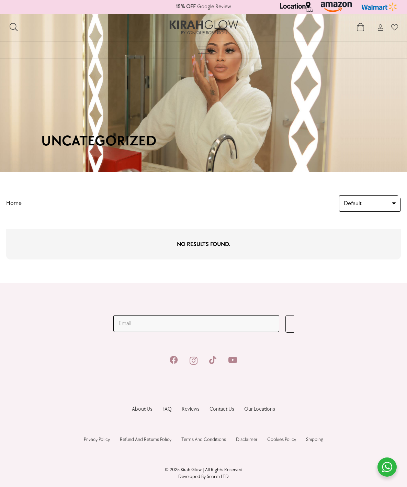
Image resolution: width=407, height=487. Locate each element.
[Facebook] (174, 360)
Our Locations (259, 409)
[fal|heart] (394, 27)
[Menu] (203, 49)
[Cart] (360, 27)
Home (14, 203)
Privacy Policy (97, 439)
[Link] (296, 7)
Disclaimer (246, 439)
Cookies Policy (281, 439)
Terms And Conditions (203, 439)
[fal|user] (380, 27)
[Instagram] (193, 360)
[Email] (196, 323)
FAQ (167, 409)
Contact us (222, 409)
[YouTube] (232, 360)
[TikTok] (212, 360)
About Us (142, 409)
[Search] (14, 27)
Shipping (314, 439)
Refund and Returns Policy (145, 439)
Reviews (191, 409)
